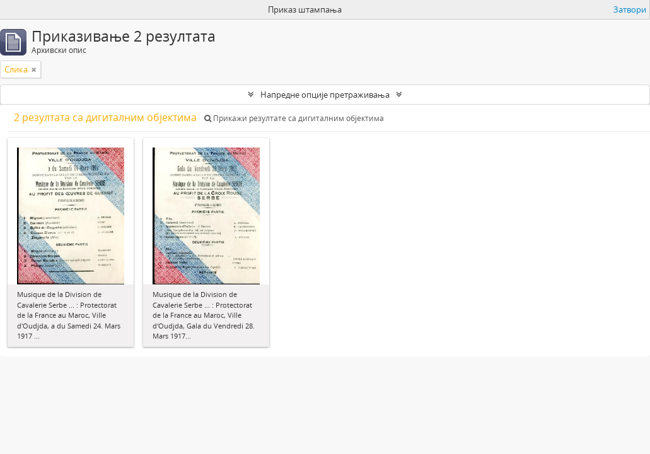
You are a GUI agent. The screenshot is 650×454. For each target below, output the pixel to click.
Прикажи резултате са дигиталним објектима (294, 118)
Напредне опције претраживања (325, 94)
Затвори (629, 9)
